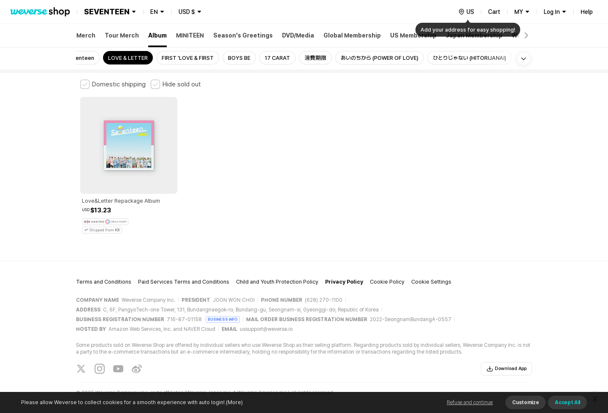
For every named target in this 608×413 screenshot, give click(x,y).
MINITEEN (190, 35)
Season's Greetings (243, 35)
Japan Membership (474, 35)
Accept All (567, 402)
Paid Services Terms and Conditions (183, 272)
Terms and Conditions (103, 272)
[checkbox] (113, 84)
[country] (466, 11)
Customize (525, 402)
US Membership (413, 35)
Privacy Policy (344, 272)
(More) (234, 402)
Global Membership (352, 35)
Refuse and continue (470, 402)
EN (154, 11)
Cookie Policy (387, 272)
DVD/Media (298, 35)
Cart (494, 11)
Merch (85, 35)
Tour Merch (122, 35)
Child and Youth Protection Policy (277, 272)
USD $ (187, 11)
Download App (506, 358)
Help (587, 11)
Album (157, 35)
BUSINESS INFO (223, 309)
